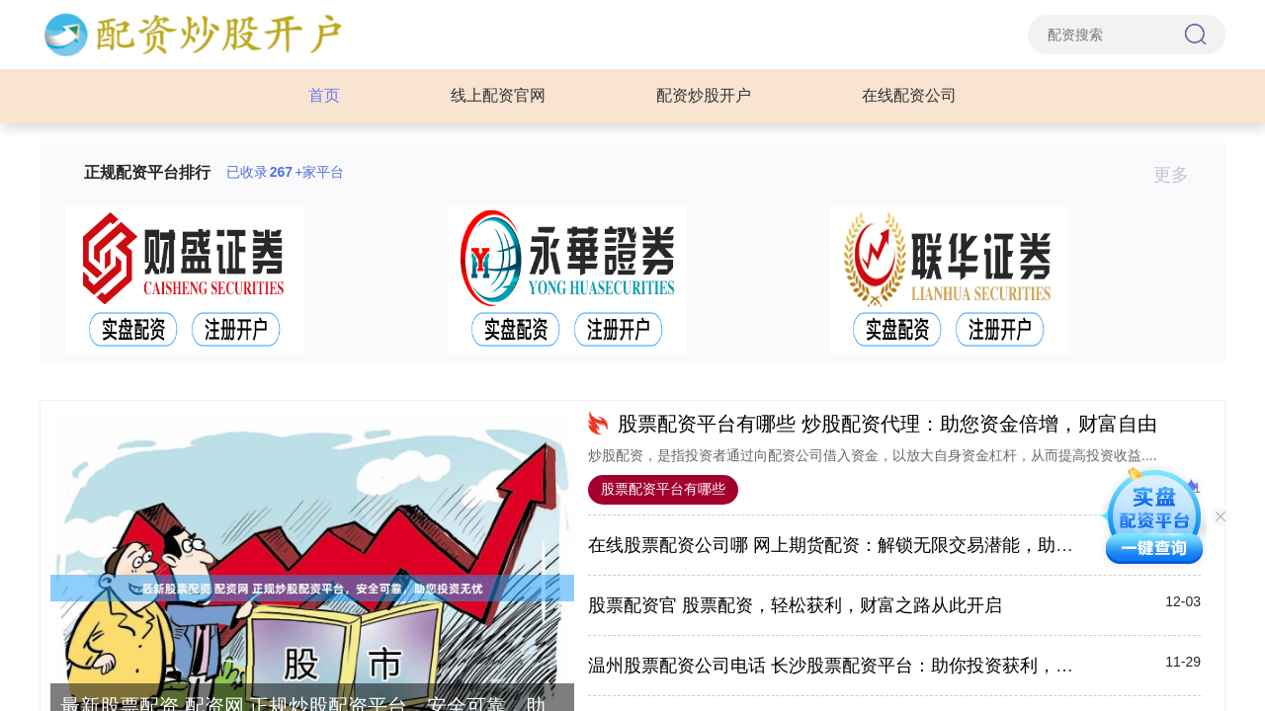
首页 (324, 95)
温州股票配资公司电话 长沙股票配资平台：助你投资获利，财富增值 (857, 665)
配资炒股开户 (703, 95)
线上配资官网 (498, 95)
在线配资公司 (909, 95)
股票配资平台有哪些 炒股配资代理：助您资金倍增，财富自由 (887, 423)
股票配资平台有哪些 (663, 489)
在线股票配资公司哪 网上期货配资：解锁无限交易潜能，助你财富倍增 (866, 545)
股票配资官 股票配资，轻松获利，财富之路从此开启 (795, 605)
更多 (1179, 175)
